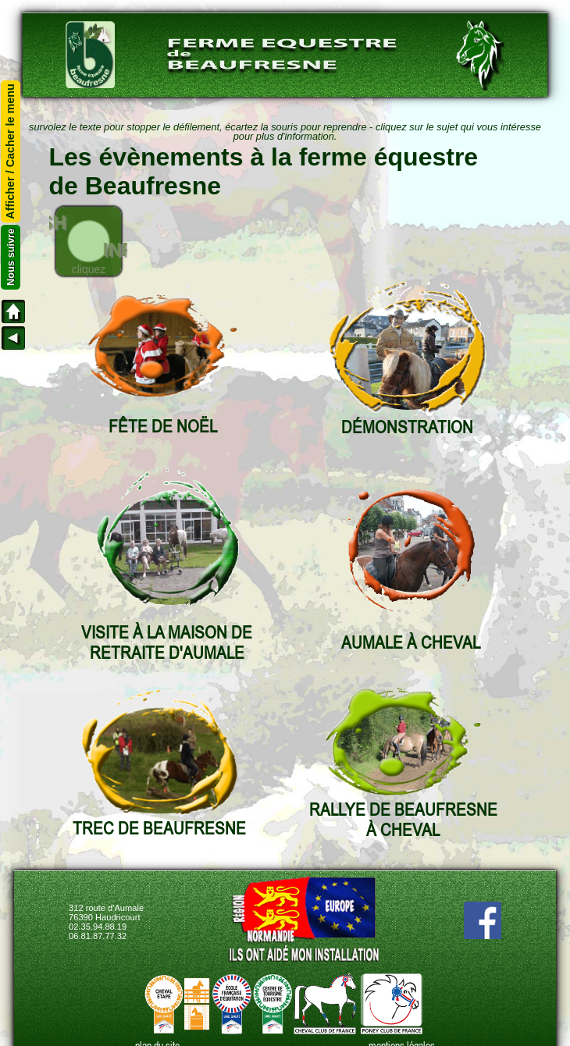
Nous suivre (10, 257)
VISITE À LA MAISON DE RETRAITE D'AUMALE (166, 642)
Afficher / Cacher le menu (11, 151)
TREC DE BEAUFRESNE (159, 828)
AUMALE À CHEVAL (410, 642)
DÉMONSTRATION (407, 427)
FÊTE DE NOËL (163, 426)
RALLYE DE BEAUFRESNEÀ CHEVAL (403, 819)
